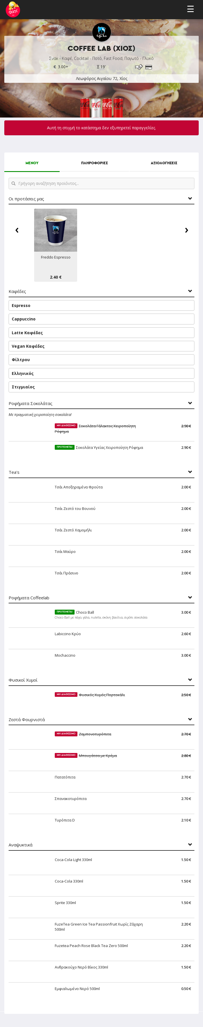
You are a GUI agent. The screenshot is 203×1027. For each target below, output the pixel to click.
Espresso (21, 305)
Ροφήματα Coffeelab (29, 597)
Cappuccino (24, 319)
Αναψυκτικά (20, 844)
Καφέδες (17, 291)
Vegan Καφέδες (28, 346)
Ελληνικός (23, 373)
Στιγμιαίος (23, 387)
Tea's (14, 472)
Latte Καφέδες (27, 332)
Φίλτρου (21, 359)
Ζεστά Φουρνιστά (27, 719)
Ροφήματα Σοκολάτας (30, 403)
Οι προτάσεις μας (26, 198)
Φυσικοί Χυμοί (23, 680)
